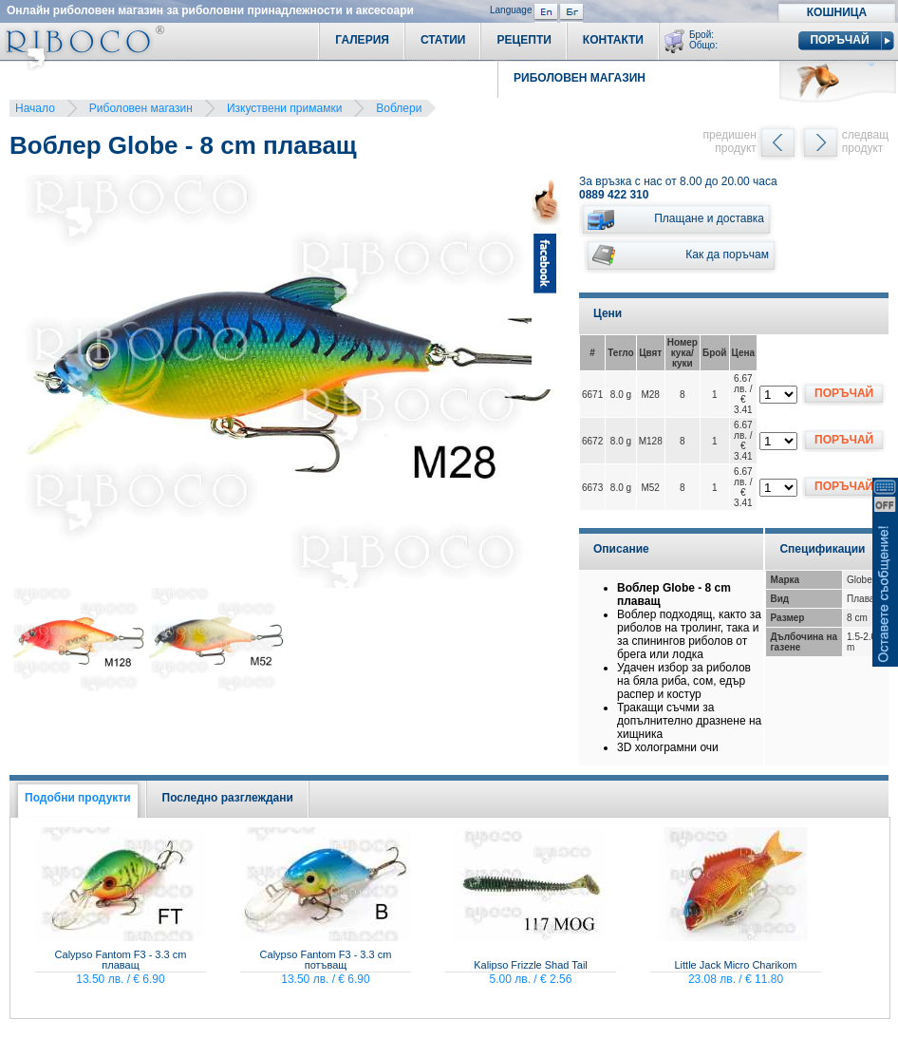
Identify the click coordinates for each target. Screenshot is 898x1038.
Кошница (837, 12)
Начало (35, 108)
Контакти (613, 40)
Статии (443, 40)
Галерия (362, 40)
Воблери (398, 108)
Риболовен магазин (141, 108)
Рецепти (523, 40)
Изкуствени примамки (284, 108)
